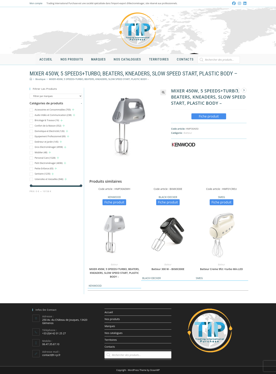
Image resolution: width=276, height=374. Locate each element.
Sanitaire (42, 173)
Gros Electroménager (49, 147)
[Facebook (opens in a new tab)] (234, 3)
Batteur (188, 132)
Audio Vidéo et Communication (53, 115)
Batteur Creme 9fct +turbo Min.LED (221, 269)
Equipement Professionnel (50, 136)
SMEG (221, 197)
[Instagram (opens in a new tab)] (239, 3)
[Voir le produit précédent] (237, 90)
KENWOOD (114, 197)
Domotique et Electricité (50, 131)
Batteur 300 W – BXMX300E (167, 269)
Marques (109, 326)
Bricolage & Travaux (47, 120)
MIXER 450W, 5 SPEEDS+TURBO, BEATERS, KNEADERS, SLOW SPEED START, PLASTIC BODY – (99, 79)
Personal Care (45, 157)
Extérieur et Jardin (46, 141)
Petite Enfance (44, 168)
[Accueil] (31, 79)
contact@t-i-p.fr (51, 355)
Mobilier (41, 152)
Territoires (110, 340)
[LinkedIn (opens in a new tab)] (244, 3)
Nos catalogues (113, 333)
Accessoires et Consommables (53, 109)
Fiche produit (209, 116)
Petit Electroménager (49, 163)
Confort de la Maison (48, 125)
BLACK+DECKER (168, 197)
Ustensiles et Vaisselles (49, 179)
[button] (163, 92)
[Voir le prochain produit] (244, 90)
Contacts (109, 346)
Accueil (108, 312)
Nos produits (112, 319)
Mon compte (36, 3)
